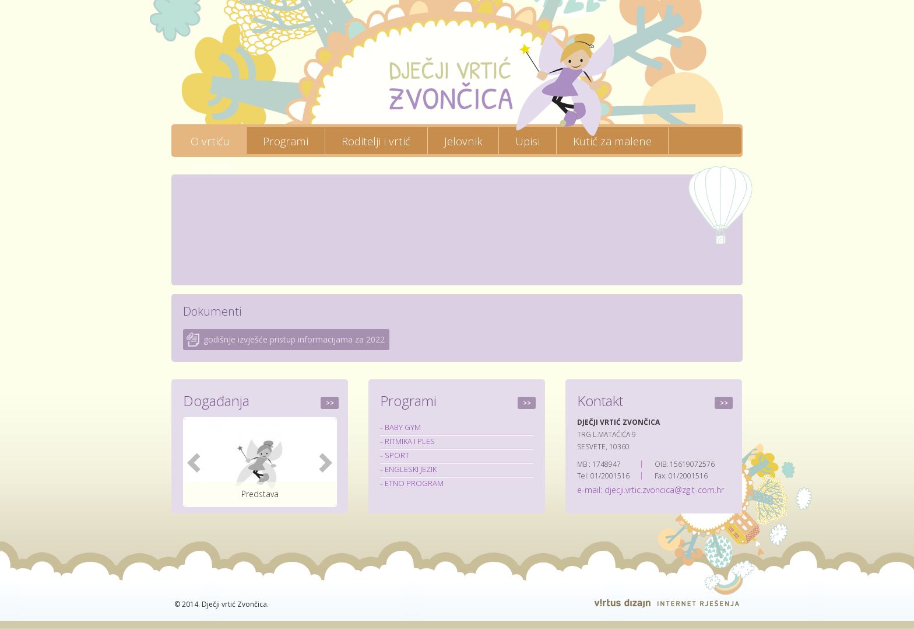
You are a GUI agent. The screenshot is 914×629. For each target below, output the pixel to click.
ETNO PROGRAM (414, 483)
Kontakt (211, 167)
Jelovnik (463, 140)
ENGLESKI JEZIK (411, 469)
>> (330, 403)
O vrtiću (210, 140)
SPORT (397, 455)
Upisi (527, 140)
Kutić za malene (612, 140)
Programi (285, 140)
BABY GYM (403, 427)
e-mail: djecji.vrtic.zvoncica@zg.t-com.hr (650, 489)
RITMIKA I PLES (410, 441)
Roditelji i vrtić (376, 140)
